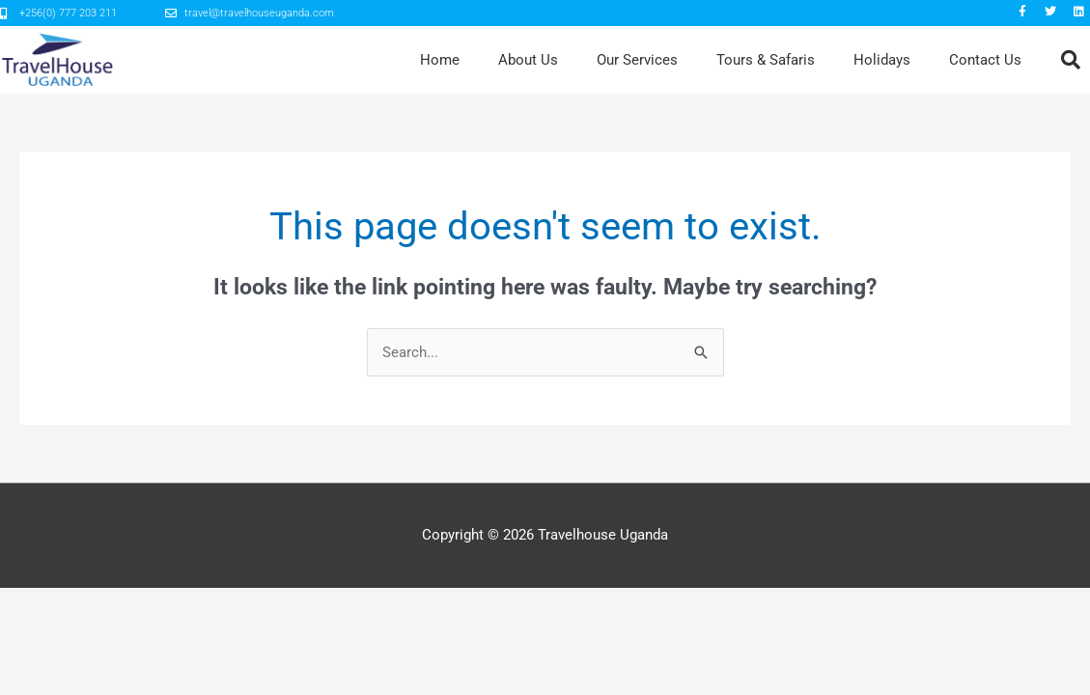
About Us (528, 60)
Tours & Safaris (765, 60)
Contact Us (985, 60)
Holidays (881, 60)
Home (440, 60)
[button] (1070, 60)
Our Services (637, 60)
